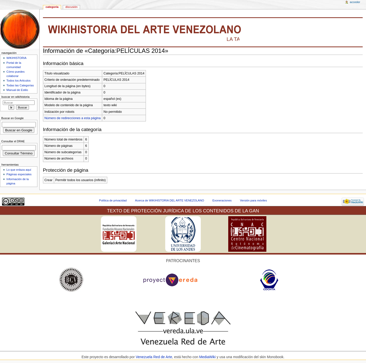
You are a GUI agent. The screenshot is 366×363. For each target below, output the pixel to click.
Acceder (355, 2)
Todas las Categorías (20, 85)
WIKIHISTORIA (16, 57)
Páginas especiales (19, 174)
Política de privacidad (113, 200)
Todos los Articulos (18, 80)
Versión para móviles (253, 200)
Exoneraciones (222, 200)
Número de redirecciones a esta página (72, 118)
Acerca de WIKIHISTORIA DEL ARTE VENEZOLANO (169, 200)
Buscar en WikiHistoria (15, 96)
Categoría (51, 6)
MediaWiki (208, 357)
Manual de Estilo (17, 89)
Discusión (71, 6)
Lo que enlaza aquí (18, 169)
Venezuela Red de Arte (154, 357)
